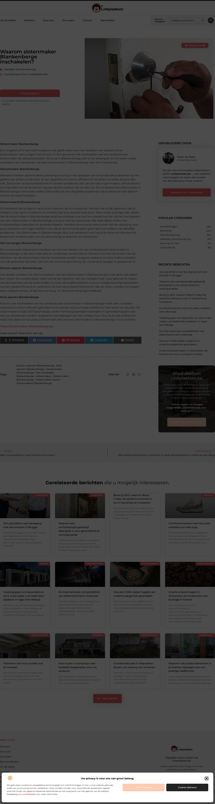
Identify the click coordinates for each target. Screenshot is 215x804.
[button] (206, 778)
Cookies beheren (187, 787)
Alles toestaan (144, 787)
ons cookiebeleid (26, 794)
